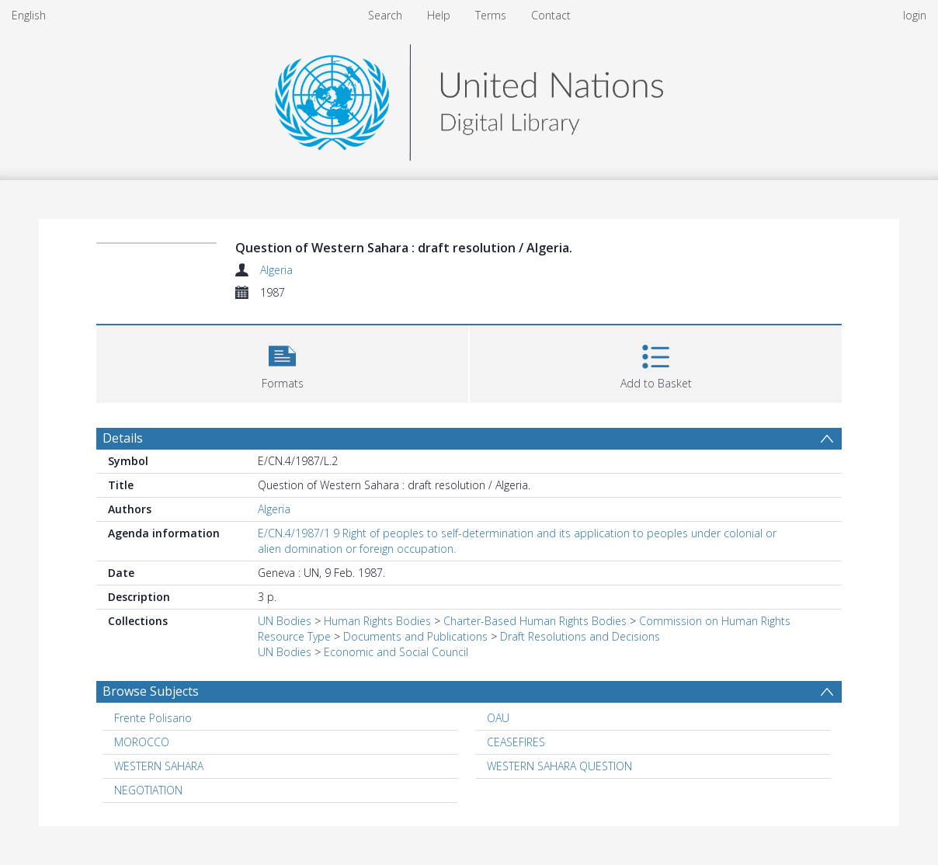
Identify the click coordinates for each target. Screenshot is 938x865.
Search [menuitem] (385, 15)
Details (122, 437)
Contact (551, 15)
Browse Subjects (150, 691)
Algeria (276, 269)
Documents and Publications (415, 636)
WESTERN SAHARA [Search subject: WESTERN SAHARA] (158, 766)
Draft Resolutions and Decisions (580, 636)
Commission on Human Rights (714, 620)
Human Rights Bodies (377, 620)
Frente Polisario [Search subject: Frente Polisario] (153, 717)
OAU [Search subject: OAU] (498, 717)
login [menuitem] (914, 15)
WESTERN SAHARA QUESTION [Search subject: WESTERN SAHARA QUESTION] (559, 766)
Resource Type (294, 636)
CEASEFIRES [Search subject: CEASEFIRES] (516, 742)
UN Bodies (284, 620)
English (29, 15)
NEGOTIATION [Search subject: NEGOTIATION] (148, 790)
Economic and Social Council (396, 651)
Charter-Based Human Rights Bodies (535, 620)
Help (438, 15)
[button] (282, 362)
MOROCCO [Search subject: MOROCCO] (141, 742)
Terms (490, 15)
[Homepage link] (469, 98)
